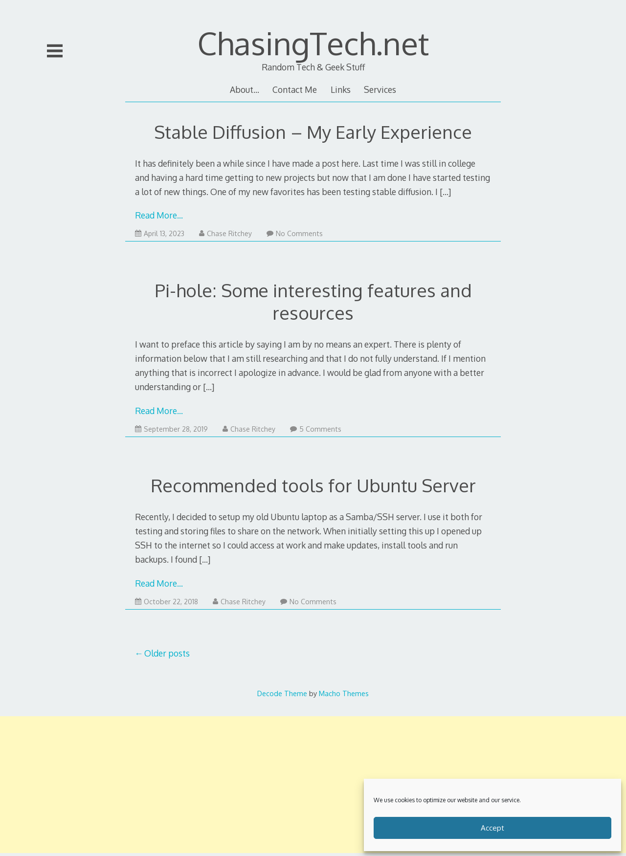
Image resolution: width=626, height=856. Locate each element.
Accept (492, 828)
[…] (445, 191)
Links (341, 89)
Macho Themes (344, 693)
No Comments (295, 233)
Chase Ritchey (225, 233)
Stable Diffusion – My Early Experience (313, 131)
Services (380, 89)
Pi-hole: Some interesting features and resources (313, 301)
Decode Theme (282, 693)
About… (244, 89)
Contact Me (294, 89)
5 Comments (315, 429)
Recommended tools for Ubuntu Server (313, 485)
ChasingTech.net (313, 43)
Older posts (167, 653)
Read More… (159, 215)
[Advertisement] (313, 784)
